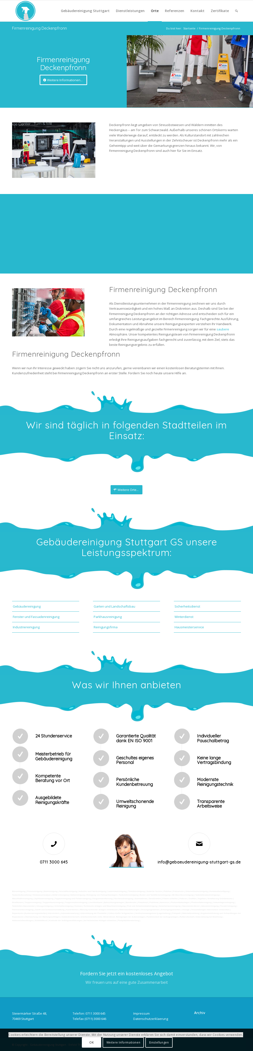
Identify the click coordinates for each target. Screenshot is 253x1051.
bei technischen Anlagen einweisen (100, 920)
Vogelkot (202, 898)
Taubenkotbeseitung (21, 895)
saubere (223, 329)
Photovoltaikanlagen (180, 902)
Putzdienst (143, 902)
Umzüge (186, 910)
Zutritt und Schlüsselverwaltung (49, 910)
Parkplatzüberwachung (128, 920)
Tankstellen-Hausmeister (23, 906)
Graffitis (192, 898)
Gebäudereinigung (27, 606)
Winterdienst (184, 617)
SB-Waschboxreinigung (183, 895)
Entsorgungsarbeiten (170, 910)
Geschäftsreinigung (68, 891)
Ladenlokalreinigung (117, 891)
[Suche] (236, 10)
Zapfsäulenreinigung (43, 898)
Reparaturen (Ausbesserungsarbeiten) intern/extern (36, 913)
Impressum (141, 1013)
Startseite (189, 28)
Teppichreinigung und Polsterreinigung (73, 898)
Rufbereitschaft (187, 917)
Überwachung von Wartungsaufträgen (42, 917)
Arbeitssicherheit (88, 917)
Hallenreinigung (77, 895)
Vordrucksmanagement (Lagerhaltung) (153, 913)
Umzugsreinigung (44, 906)
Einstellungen (159, 1042)
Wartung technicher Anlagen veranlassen (99, 910)
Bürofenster (131, 902)
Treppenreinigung (33, 902)
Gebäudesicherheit (70, 917)
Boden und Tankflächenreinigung (155, 895)
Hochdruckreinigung (123, 898)
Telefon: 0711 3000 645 (89, 1013)
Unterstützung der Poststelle (93, 913)
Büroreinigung (19, 891)
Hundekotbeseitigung (219, 891)
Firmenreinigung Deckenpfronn (39, 28)
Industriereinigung (26, 627)
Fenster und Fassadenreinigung (36, 617)
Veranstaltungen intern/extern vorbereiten (210, 910)
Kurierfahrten (72, 910)
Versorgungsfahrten (150, 910)
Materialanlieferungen (129, 910)
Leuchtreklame (95, 902)
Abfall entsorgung (60, 895)
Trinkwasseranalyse (41, 895)
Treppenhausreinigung (52, 902)
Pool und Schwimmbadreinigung (142, 906)
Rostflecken (17, 902)
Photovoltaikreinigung (201, 902)
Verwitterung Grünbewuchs (219, 898)
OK (91, 1042)
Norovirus (164, 902)
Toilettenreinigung (136, 891)
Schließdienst (41, 920)
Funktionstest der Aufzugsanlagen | (162, 917)
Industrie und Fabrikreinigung (92, 891)
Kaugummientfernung (102, 898)
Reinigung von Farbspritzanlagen (102, 895)
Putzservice (178, 891)
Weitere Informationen (123, 1042)
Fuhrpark (176, 913)
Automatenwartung (70, 913)
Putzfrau (167, 891)
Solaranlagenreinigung (223, 902)
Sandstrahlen (155, 898)
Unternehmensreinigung (196, 891)
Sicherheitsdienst (187, 606)
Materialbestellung (190, 913)
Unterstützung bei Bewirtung (209, 917)
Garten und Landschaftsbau (114, 606)
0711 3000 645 (54, 862)
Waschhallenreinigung (22, 898)
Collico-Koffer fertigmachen (121, 913)
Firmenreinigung (34, 891)
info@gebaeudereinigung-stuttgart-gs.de (199, 862)
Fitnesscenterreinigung (22, 910)
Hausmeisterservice (189, 627)
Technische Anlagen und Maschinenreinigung (105, 906)
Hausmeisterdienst (190, 906)
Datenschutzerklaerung (150, 1019)
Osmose (78, 906)
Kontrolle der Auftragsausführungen (65, 920)
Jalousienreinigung (209, 906)
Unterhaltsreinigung (63, 906)
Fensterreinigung (228, 906)
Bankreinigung (50, 891)
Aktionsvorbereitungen (22, 920)
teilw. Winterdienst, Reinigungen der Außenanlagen (121, 917)
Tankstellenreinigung (128, 895)
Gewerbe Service (154, 891)
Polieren (183, 898)
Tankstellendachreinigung (207, 895)
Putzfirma (154, 902)
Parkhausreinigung (108, 617)
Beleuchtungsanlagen (114, 902)
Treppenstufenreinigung (76, 902)
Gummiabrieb (141, 898)
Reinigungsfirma (106, 627)
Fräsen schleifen (170, 898)
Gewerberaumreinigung (170, 906)
